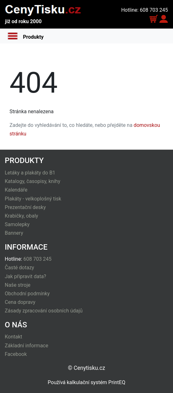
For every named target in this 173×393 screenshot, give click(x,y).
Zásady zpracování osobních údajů (44, 311)
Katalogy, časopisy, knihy (32, 181)
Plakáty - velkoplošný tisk (33, 199)
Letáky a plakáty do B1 (30, 173)
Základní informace (26, 346)
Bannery (14, 233)
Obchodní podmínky (27, 294)
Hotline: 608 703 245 (144, 10)
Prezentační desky (25, 207)
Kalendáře (16, 190)
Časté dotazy (19, 268)
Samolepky (17, 224)
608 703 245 (37, 259)
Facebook (16, 354)
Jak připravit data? (25, 276)
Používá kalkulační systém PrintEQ (86, 382)
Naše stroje (17, 285)
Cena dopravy (20, 302)
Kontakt (13, 337)
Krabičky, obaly (21, 216)
